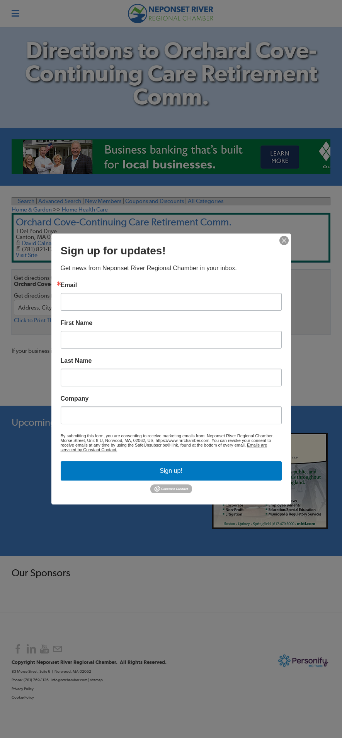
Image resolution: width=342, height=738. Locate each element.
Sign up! (171, 470)
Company (75, 399)
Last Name (76, 361)
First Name (77, 323)
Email (69, 285)
